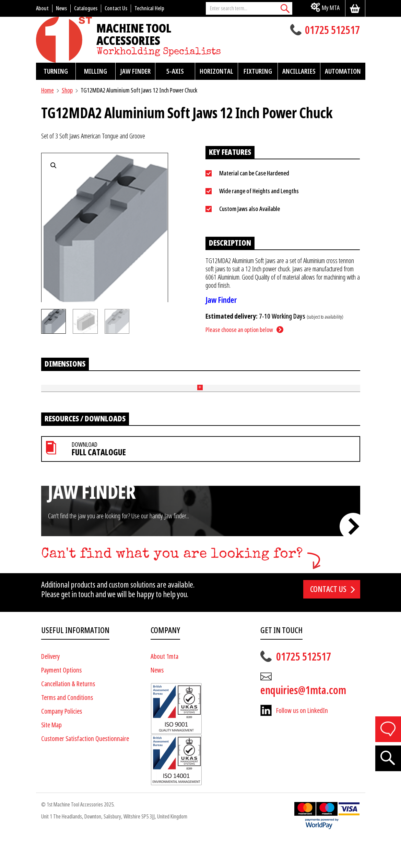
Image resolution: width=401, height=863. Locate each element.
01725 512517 (332, 31)
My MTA (331, 7)
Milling (95, 71)
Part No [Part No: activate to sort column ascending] (49, 388)
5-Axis (175, 71)
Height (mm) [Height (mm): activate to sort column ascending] (110, 388)
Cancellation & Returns (68, 708)
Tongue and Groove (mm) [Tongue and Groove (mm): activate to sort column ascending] (184, 388)
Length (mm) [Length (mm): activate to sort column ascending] (79, 388)
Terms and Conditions (67, 722)
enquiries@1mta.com (303, 715)
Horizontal (216, 71)
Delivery (50, 681)
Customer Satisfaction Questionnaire (85, 763)
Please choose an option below (239, 329)
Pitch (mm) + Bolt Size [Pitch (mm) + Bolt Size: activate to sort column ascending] (233, 388)
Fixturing (258, 71)
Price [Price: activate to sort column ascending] (291, 388)
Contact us (328, 613)
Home (47, 90)
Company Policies (61, 736)
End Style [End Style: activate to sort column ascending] (265, 388)
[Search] (285, 8)
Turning (56, 71)
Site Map (51, 749)
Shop (67, 90)
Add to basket (338, 407)
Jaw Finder (135, 71)
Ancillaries (299, 71)
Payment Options (61, 695)
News (157, 695)
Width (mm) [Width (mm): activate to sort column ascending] (140, 388)
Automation (343, 71)
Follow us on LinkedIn (302, 735)
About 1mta (164, 681)
